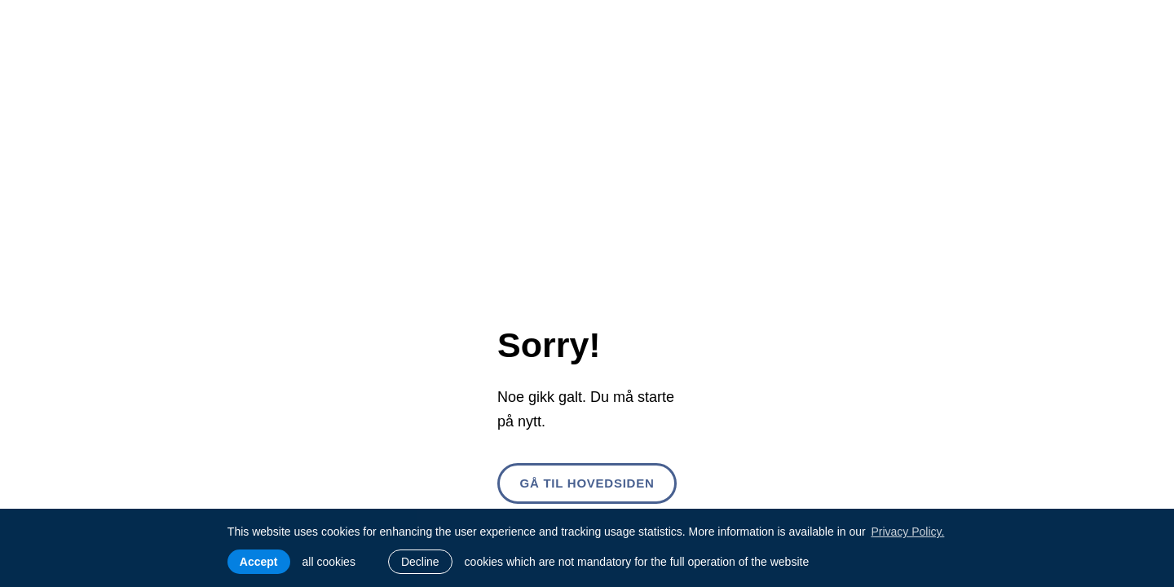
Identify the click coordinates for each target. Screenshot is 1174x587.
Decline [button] (420, 561)
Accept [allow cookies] (259, 561)
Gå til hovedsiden (587, 483)
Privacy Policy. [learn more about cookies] (907, 531)
